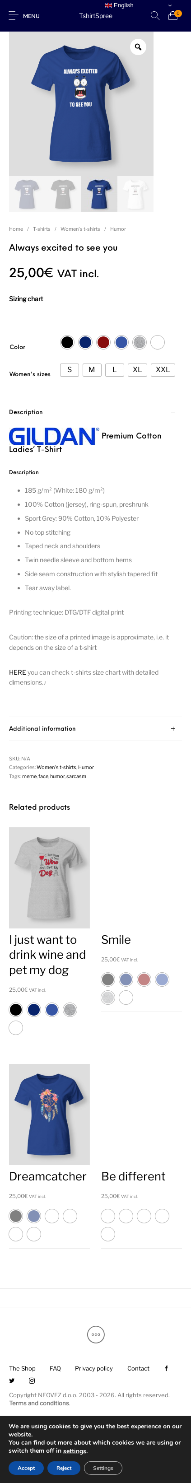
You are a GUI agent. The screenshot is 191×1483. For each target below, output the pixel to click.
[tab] (95, 559)
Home (16, 229)
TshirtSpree (95, 15)
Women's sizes (30, 375)
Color (17, 347)
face (43, 776)
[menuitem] (22, 1369)
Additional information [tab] (42, 729)
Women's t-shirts (80, 229)
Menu (31, 16)
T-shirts (42, 229)
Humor (118, 229)
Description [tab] (26, 412)
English (119, 5)
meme (29, 776)
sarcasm (76, 776)
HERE (17, 672)
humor (57, 776)
